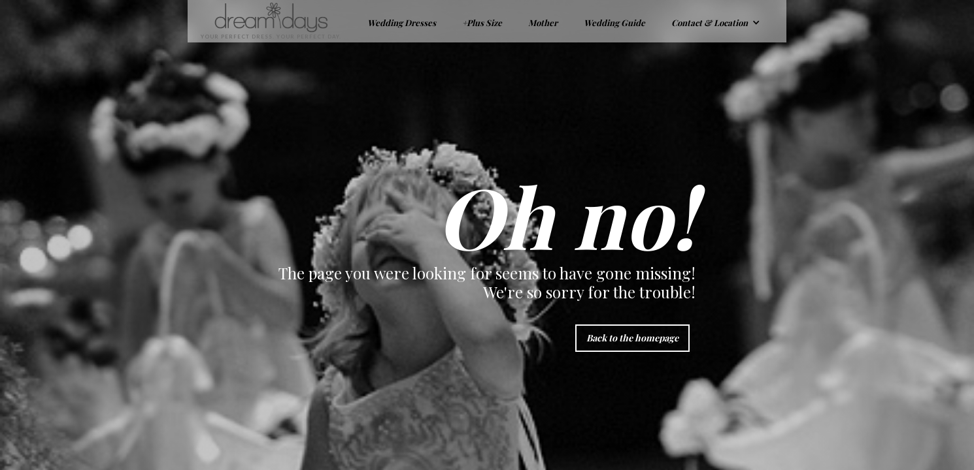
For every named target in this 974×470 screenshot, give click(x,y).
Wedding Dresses (401, 22)
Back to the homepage (632, 338)
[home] (264, 21)
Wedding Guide (614, 22)
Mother (543, 22)
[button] (715, 21)
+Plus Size (482, 22)
